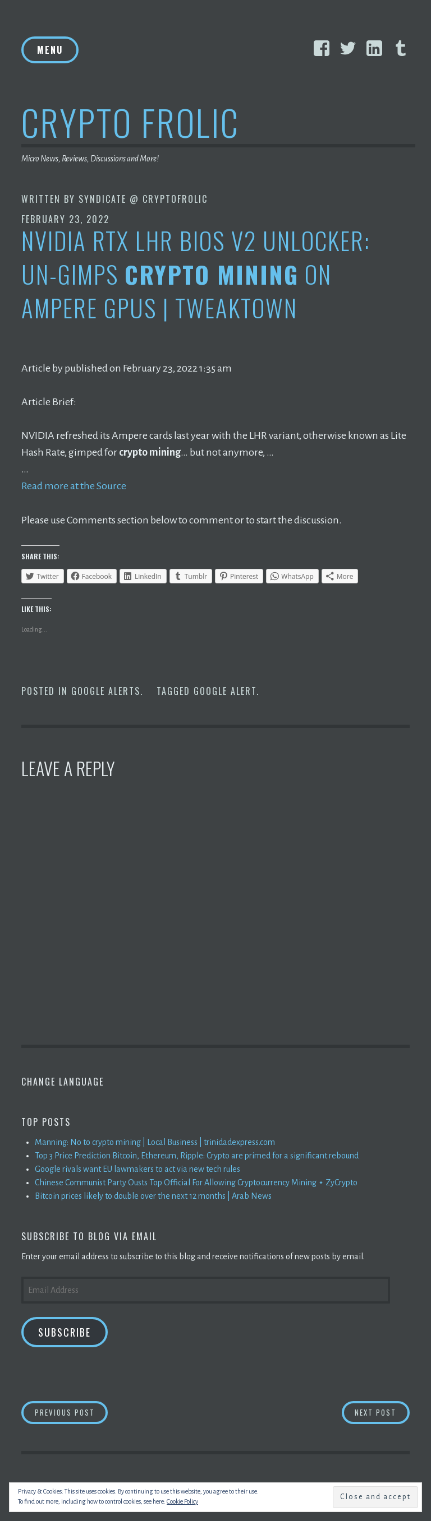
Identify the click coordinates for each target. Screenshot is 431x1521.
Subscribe (64, 1331)
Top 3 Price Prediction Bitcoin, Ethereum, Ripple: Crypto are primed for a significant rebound (197, 1155)
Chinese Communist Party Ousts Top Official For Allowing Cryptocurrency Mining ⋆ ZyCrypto (196, 1181)
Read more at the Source (73, 485)
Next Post (382, 1411)
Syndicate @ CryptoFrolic (143, 199)
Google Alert (225, 690)
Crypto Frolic (130, 122)
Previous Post (71, 1411)
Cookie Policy (182, 1501)
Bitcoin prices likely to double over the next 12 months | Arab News (153, 1195)
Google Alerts (105, 690)
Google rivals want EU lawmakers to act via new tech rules (137, 1168)
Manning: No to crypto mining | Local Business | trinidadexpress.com (155, 1141)
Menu (50, 50)
